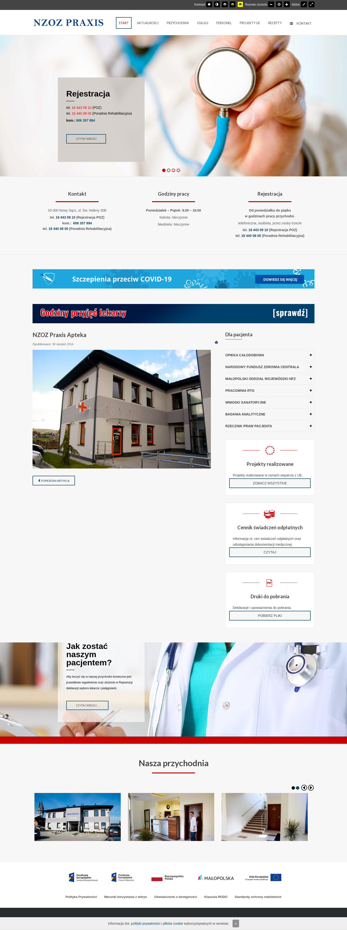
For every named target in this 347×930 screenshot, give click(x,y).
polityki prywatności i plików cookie (157, 923)
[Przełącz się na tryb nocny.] (217, 4)
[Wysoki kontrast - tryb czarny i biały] (225, 4)
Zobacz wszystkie (270, 483)
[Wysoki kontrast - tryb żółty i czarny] (240, 4)
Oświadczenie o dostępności (175, 897)
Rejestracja (88, 93)
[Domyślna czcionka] (279, 4)
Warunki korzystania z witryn (125, 897)
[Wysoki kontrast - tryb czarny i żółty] (232, 4)
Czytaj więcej (86, 138)
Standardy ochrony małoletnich (258, 897)
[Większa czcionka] (287, 4)
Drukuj (216, 342)
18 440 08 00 (82, 113)
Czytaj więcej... (87, 705)
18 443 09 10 (82, 108)
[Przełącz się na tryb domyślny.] (209, 4)
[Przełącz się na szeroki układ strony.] (311, 4)
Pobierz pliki (270, 616)
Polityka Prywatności (81, 897)
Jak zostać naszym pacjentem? (89, 654)
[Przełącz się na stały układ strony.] (304, 4)
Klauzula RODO (215, 897)
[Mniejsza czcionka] (271, 4)
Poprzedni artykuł (54, 480)
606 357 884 (85, 120)
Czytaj (270, 552)
